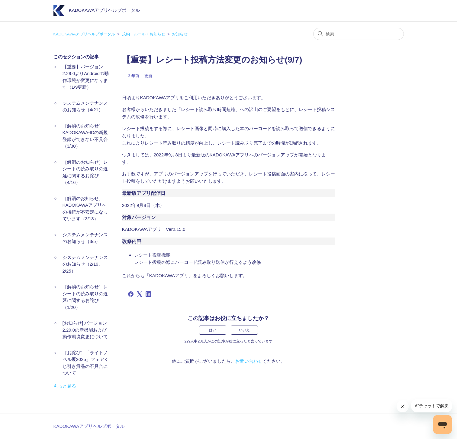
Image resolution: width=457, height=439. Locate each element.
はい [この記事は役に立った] (212, 330)
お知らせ (180, 34)
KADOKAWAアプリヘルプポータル (84, 34)
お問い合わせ (248, 361)
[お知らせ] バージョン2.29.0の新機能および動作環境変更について (85, 329)
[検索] (358, 34)
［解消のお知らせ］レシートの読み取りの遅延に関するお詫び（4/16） (85, 172)
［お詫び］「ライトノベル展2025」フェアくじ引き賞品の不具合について (86, 363)
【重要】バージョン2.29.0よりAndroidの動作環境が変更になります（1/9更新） (86, 77)
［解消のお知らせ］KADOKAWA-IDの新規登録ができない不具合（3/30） (85, 136)
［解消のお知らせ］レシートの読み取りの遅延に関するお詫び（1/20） (85, 297)
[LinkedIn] (148, 294)
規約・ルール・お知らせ (143, 34)
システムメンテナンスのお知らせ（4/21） (85, 106)
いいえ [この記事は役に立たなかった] (244, 330)
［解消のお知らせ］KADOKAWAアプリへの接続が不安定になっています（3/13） (85, 208)
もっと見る (64, 385)
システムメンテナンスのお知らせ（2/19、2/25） (85, 264)
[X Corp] (139, 294)
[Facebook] (131, 294)
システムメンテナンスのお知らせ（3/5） (85, 238)
